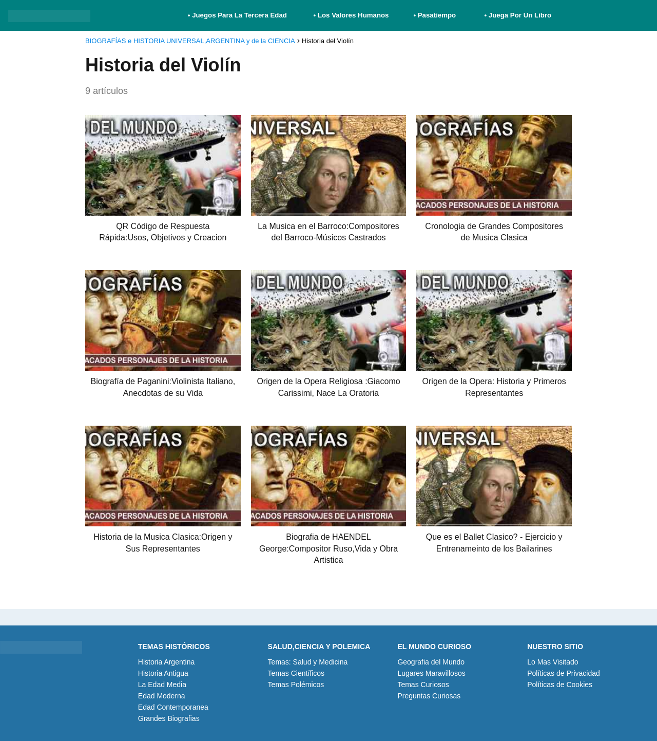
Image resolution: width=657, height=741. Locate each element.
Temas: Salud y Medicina (308, 662)
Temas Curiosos (423, 684)
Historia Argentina (166, 662)
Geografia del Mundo (431, 662)
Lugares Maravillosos (431, 673)
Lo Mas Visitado (552, 662)
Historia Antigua (163, 673)
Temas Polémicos (296, 684)
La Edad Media (162, 684)
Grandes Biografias (169, 718)
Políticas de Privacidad (563, 673)
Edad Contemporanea (173, 707)
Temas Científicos (296, 673)
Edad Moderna (161, 696)
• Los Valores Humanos (351, 15)
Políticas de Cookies (559, 684)
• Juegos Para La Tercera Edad (238, 15)
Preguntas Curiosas (428, 696)
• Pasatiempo (434, 15)
